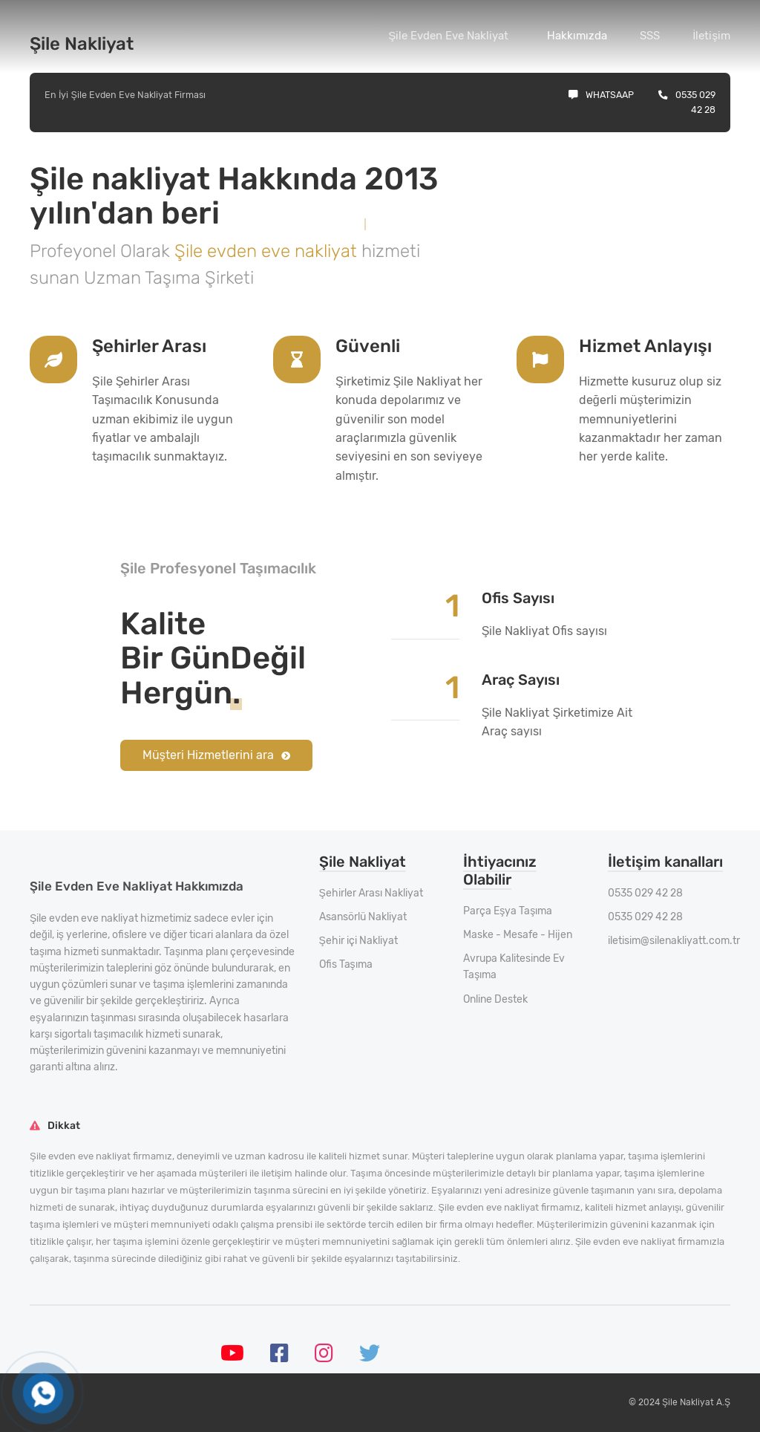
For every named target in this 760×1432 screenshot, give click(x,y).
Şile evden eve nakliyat (267, 251)
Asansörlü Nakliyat (363, 917)
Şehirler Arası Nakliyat (371, 893)
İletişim (711, 35)
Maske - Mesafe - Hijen (517, 934)
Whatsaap (601, 94)
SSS (650, 35)
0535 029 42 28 (645, 893)
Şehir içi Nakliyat (358, 940)
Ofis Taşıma (346, 964)
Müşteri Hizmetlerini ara (216, 755)
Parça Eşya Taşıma (507, 911)
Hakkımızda (577, 35)
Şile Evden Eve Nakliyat (448, 35)
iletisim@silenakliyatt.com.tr (674, 940)
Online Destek (495, 999)
